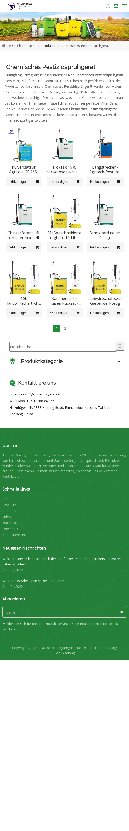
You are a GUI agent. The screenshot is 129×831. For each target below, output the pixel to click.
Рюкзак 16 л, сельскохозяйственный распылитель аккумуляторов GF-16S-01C (95, 190)
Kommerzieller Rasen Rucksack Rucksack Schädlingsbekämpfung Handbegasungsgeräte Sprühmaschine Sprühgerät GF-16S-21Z (95, 448)
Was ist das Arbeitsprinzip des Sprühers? (33, 814)
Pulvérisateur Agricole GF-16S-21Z (34, 190)
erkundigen (22, 202)
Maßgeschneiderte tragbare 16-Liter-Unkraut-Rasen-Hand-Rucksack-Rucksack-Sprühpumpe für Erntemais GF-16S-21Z (34, 362)
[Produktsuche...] (62, 580)
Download (10, 762)
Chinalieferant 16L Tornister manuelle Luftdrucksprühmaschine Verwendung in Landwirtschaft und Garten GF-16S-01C (95, 276)
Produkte (9, 738)
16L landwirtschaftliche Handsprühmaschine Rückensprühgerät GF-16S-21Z (34, 448)
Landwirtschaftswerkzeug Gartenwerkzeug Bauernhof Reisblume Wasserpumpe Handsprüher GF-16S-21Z (34, 534)
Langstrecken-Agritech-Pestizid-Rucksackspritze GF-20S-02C (34, 276)
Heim (6, 732)
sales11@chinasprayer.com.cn (41, 627)
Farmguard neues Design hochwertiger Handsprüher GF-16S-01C (95, 362)
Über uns (9, 744)
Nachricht (9, 756)
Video (6, 750)
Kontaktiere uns (14, 768)
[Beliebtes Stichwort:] (120, 579)
